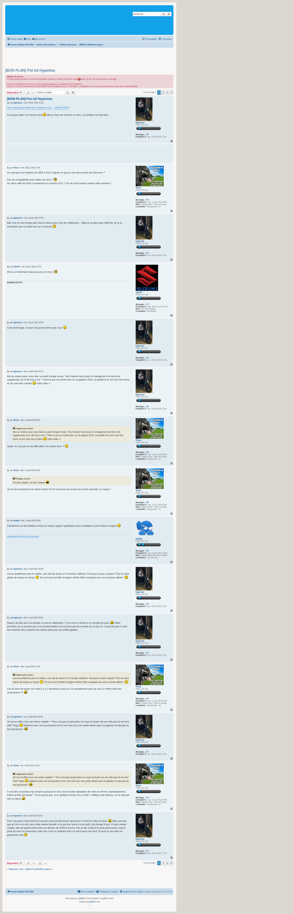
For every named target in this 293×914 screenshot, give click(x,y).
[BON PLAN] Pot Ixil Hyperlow (30, 70)
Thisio (138, 188)
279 (147, 304)
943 (147, 551)
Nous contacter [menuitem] (86, 891)
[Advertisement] (89, 57)
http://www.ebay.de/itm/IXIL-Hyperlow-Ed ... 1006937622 (37, 107)
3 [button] (167, 92)
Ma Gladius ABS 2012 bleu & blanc (23, 536)
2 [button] (163, 92)
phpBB (81, 898)
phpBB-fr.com (94, 902)
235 (147, 134)
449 (147, 200)
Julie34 (139, 292)
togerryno (140, 123)
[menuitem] (27, 39)
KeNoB (139, 539)
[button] (171, 92)
